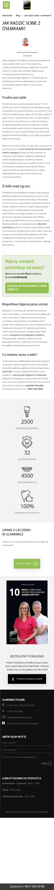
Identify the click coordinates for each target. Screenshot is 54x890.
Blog (18, 15)
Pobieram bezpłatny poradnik (29, 679)
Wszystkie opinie (23, 564)
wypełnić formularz (34, 385)
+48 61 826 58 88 (35, 389)
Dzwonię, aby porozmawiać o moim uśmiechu (26, 288)
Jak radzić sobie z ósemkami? (37, 15)
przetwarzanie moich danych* (27, 757)
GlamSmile (7, 15)
